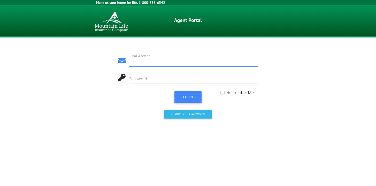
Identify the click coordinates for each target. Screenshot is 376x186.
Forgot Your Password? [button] (188, 114)
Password (138, 78)
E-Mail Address (139, 56)
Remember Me (240, 92)
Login (188, 97)
